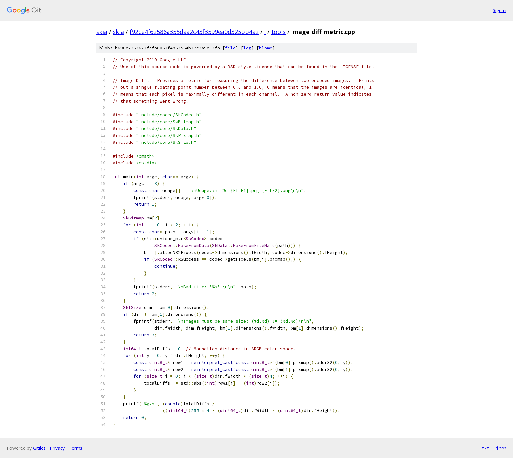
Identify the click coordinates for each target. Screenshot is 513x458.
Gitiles (39, 448)
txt (485, 448)
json (501, 448)
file (230, 48)
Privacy (57, 448)
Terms (75, 448)
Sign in (499, 10)
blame (265, 48)
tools (278, 32)
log (247, 48)
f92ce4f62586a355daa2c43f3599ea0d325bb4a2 (194, 32)
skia (101, 32)
